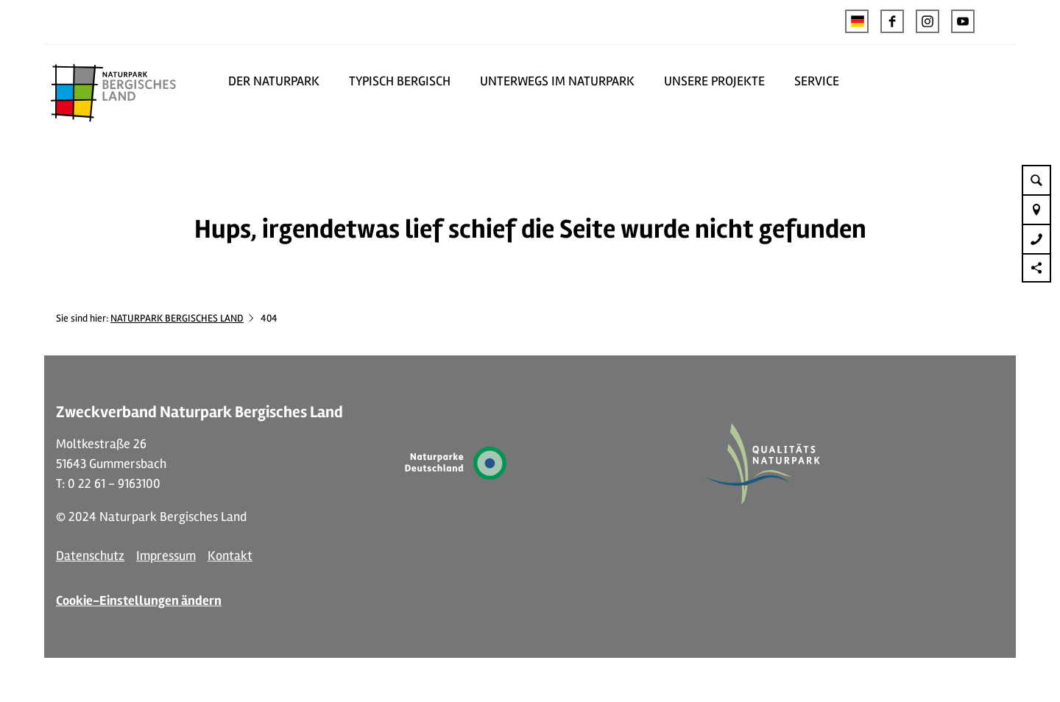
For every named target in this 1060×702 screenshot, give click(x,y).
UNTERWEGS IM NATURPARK (557, 81)
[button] (892, 21)
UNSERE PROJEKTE (714, 81)
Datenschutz (90, 555)
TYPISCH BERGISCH (400, 81)
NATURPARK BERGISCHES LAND (177, 318)
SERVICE (816, 81)
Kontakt (230, 555)
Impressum (166, 555)
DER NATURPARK (273, 81)
